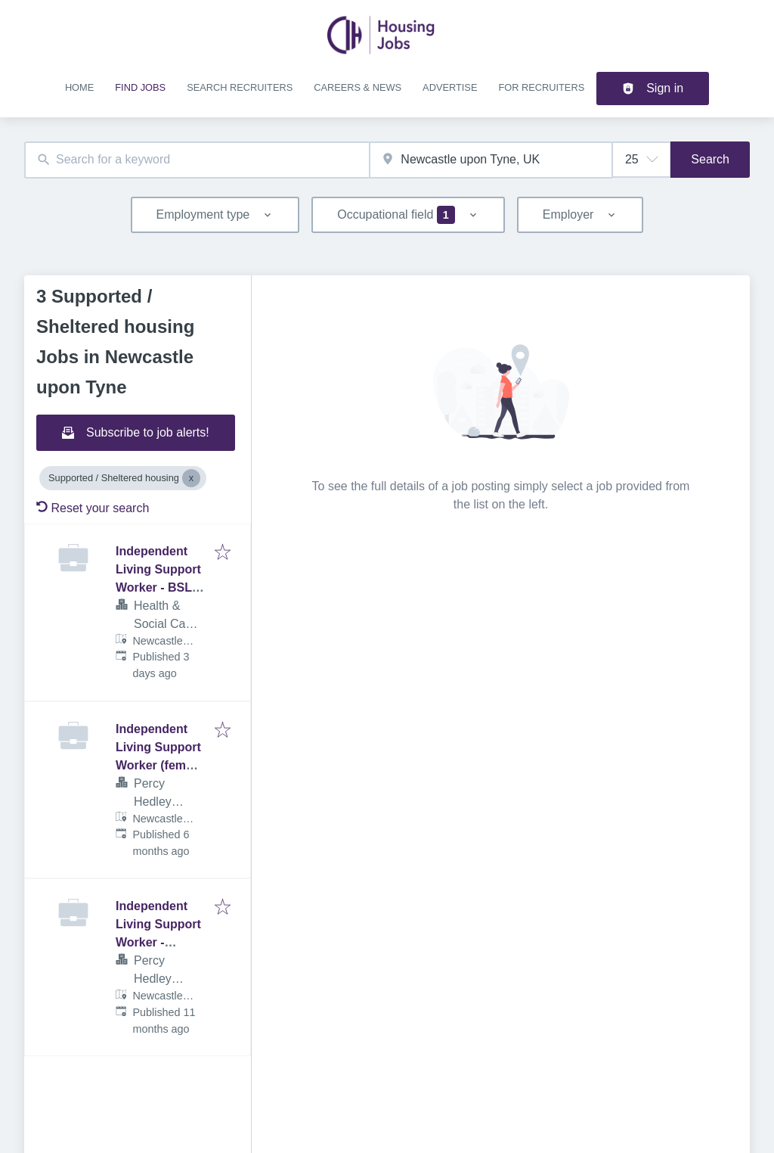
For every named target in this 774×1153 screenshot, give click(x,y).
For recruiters (541, 87)
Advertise (450, 87)
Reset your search (92, 508)
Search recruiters (240, 87)
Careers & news (357, 87)
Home (79, 87)
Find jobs (140, 87)
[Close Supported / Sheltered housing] (191, 478)
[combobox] (197, 160)
